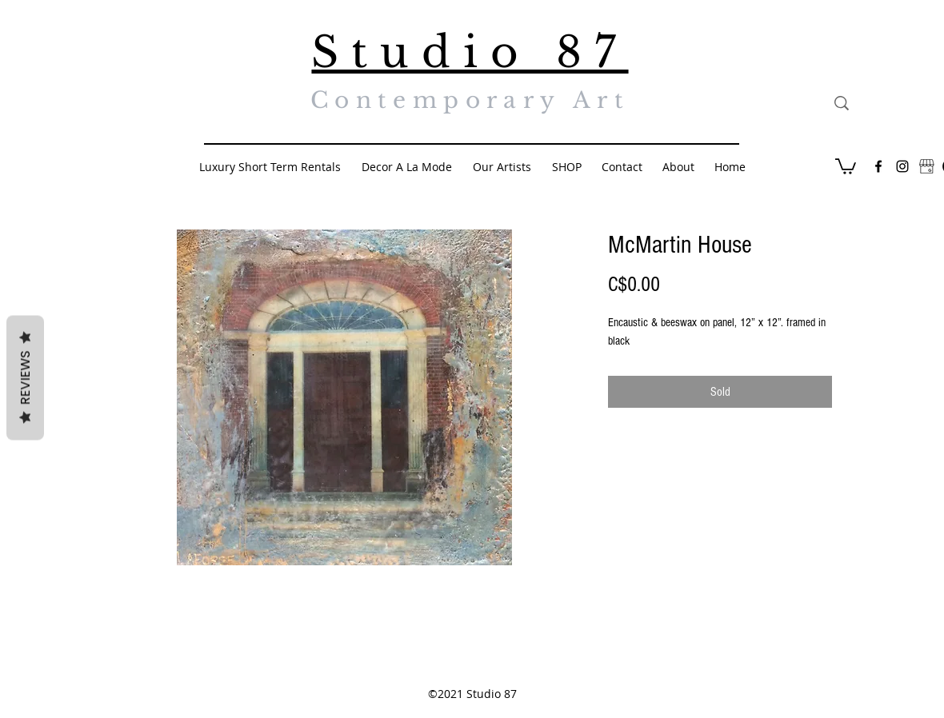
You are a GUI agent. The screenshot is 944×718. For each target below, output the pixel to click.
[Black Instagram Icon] (902, 166)
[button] (845, 165)
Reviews (25, 378)
